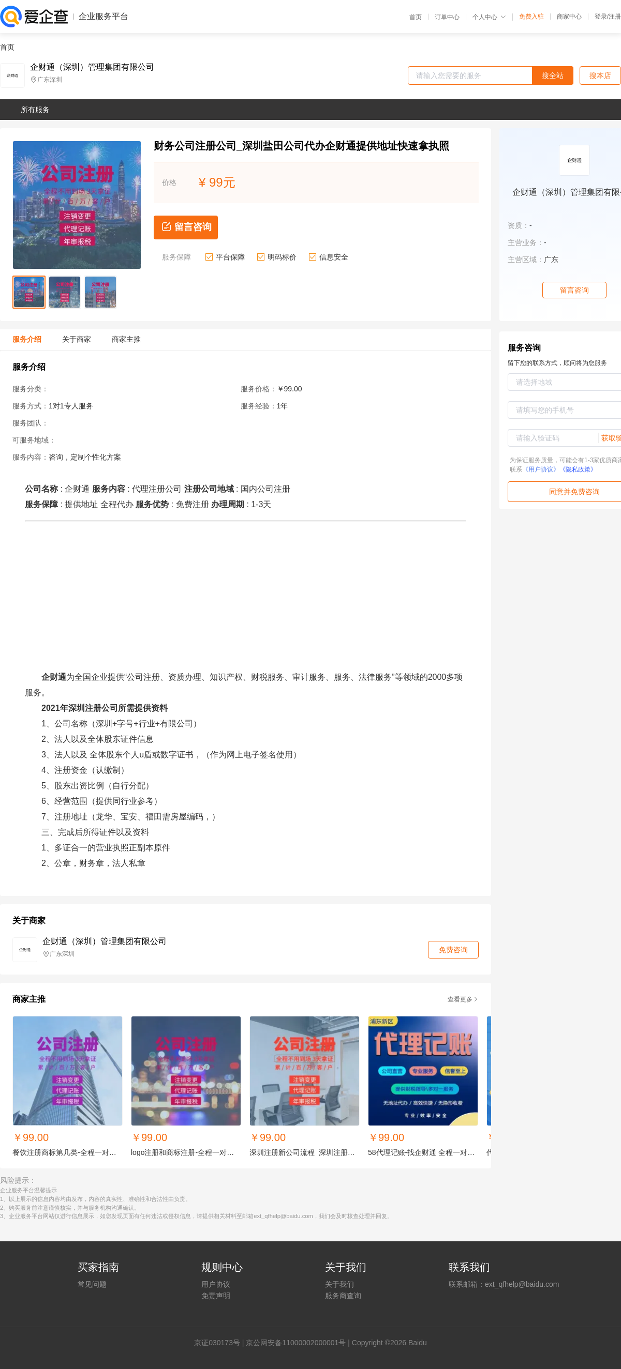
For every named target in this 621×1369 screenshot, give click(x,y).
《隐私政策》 (578, 469)
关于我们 (339, 1284)
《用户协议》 (540, 469)
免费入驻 (531, 16)
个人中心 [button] (489, 17)
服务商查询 (343, 1295)
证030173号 (220, 1342)
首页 (415, 17)
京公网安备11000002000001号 (296, 1342)
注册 (615, 16)
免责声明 (215, 1295)
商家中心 (569, 16)
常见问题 (92, 1284)
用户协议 (215, 1284)
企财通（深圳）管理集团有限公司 (92, 67)
